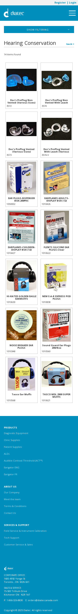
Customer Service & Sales (18, 544)
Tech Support (11, 537)
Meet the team (12, 499)
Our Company (12, 492)
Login (72, 2)
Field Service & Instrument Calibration (25, 530)
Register (60, 2)
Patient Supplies (13, 446)
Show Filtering (48, 29)
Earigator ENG (11, 467)
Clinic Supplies (12, 440)
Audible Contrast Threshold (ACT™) (23, 460)
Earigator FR (10, 474)
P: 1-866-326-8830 (13, 600)
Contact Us (10, 512)
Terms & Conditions (15, 506)
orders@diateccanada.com (43, 600)
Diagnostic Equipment (16, 433)
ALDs (6, 453)
